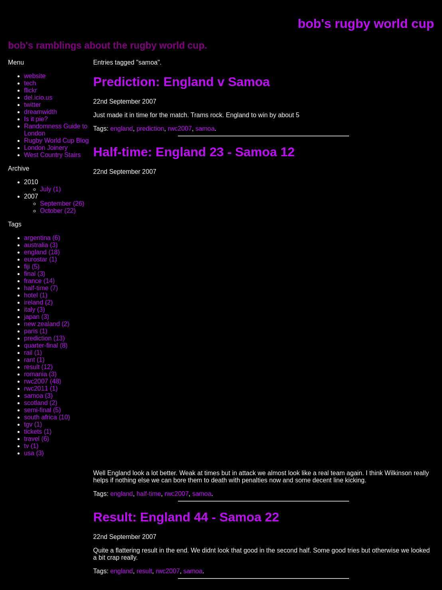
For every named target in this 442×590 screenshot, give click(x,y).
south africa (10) (47, 417)
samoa (205, 128)
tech (30, 83)
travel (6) (36, 438)
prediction (150, 128)
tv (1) (31, 445)
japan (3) (36, 316)
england (121, 128)
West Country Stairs (52, 154)
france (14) (39, 280)
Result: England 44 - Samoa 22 (186, 517)
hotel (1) (35, 295)
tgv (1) (33, 424)
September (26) (62, 203)
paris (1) (35, 331)
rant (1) (34, 359)
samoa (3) (38, 395)
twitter (32, 104)
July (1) (50, 189)
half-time (148, 493)
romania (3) (40, 374)
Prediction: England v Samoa (181, 82)
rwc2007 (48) (42, 381)
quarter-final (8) (45, 345)
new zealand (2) (46, 324)
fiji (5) (31, 266)
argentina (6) (42, 237)
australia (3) (40, 245)
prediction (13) (44, 338)
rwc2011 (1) (40, 388)
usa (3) (34, 453)
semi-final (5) (42, 410)
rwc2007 (179, 128)
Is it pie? (36, 119)
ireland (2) (38, 302)
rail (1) (33, 352)
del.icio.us (38, 97)
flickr (30, 90)
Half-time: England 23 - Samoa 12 (194, 152)
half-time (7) (41, 288)
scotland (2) (40, 402)
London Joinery (45, 147)
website (34, 76)
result (144, 571)
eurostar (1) (40, 259)
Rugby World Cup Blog (56, 140)
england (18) (42, 252)
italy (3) (34, 309)
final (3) (34, 273)
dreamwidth (40, 111)
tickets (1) (37, 431)
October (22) (58, 210)
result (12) (38, 367)
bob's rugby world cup (366, 23)
